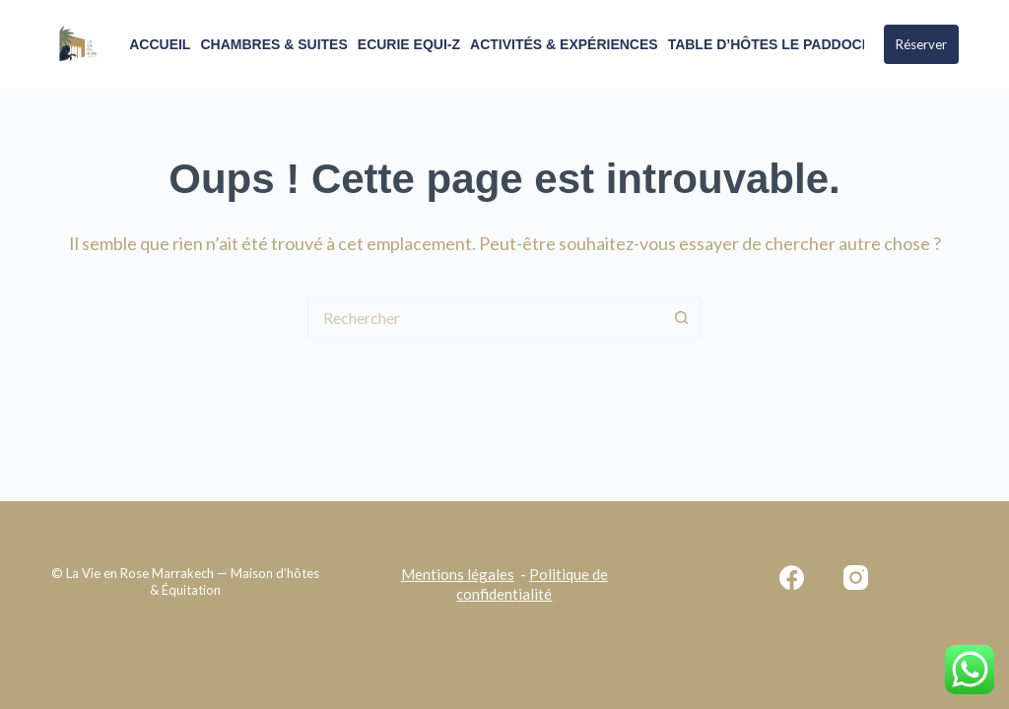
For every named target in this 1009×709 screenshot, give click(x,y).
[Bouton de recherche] (682, 318)
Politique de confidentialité (532, 584)
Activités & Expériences (564, 44)
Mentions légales (457, 574)
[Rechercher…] (484, 318)
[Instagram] (855, 577)
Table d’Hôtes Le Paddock (770, 44)
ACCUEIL (159, 44)
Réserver (921, 44)
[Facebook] (791, 577)
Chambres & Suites (273, 44)
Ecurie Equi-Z (409, 44)
